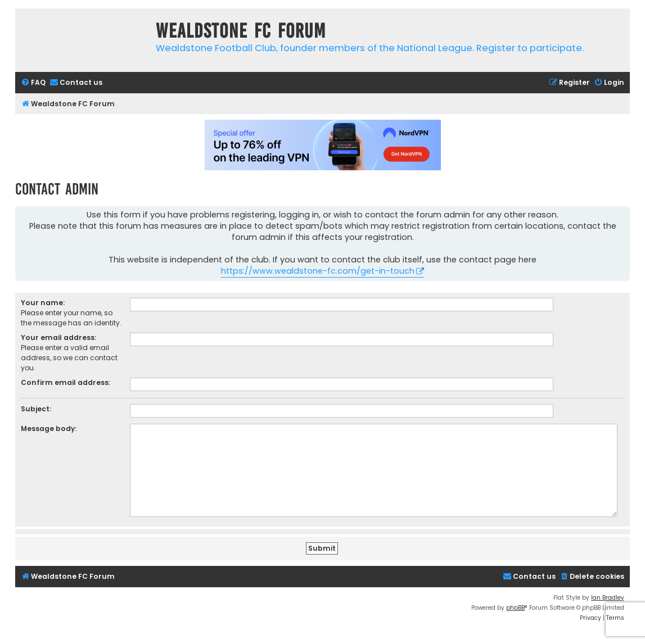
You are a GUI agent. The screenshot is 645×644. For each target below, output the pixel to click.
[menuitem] (33, 82)
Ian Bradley (607, 597)
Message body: (48, 428)
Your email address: (58, 337)
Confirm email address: (65, 382)
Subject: (36, 409)
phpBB (515, 608)
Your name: (43, 302)
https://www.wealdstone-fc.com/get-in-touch (317, 270)
